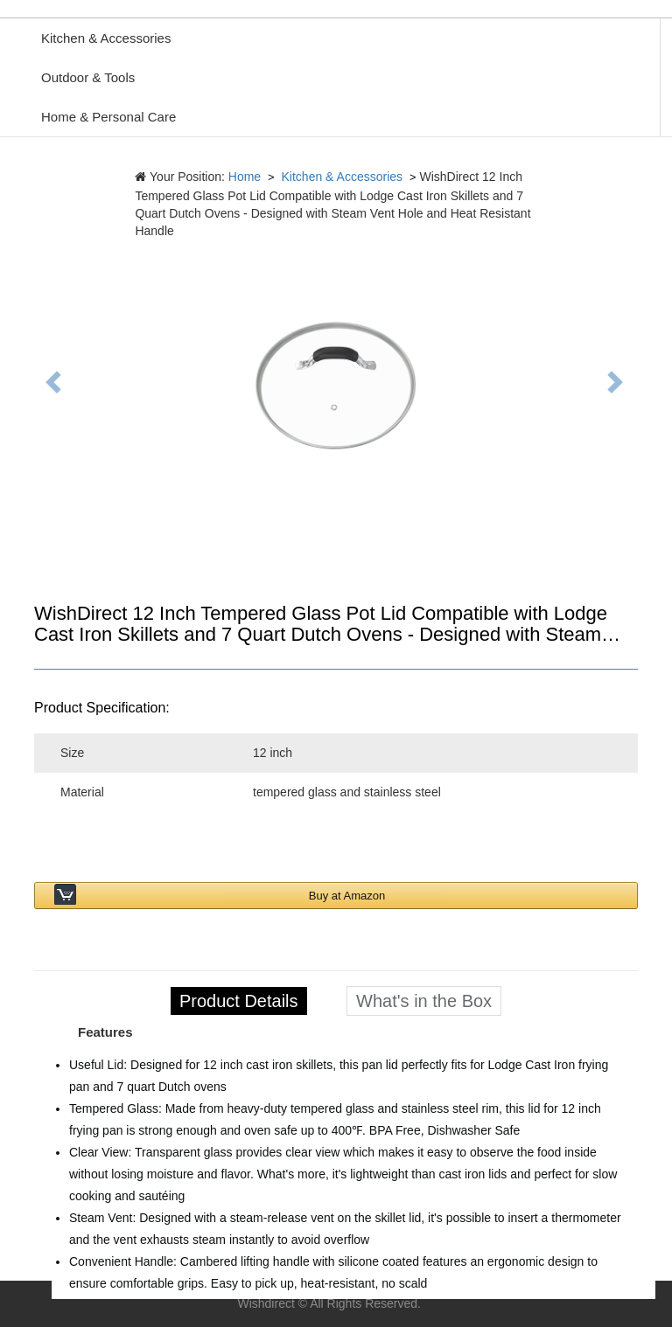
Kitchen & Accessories (106, 38)
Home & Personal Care (108, 116)
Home (244, 177)
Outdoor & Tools (88, 77)
